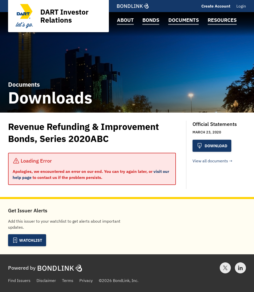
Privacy (86, 280)
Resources (222, 20)
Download (212, 145)
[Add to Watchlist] (27, 240)
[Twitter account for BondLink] (225, 267)
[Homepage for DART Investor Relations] (58, 16)
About (125, 20)
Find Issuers (19, 280)
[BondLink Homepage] (133, 6)
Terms (67, 280)
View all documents (210, 160)
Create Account (215, 6)
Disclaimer (46, 280)
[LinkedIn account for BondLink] (240, 267)
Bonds (150, 20)
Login (241, 6)
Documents (183, 20)
